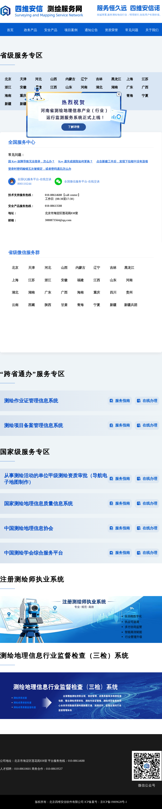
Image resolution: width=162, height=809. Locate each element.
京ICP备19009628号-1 (113, 801)
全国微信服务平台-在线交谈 (82, 181)
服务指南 (122, 401)
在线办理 (150, 401)
